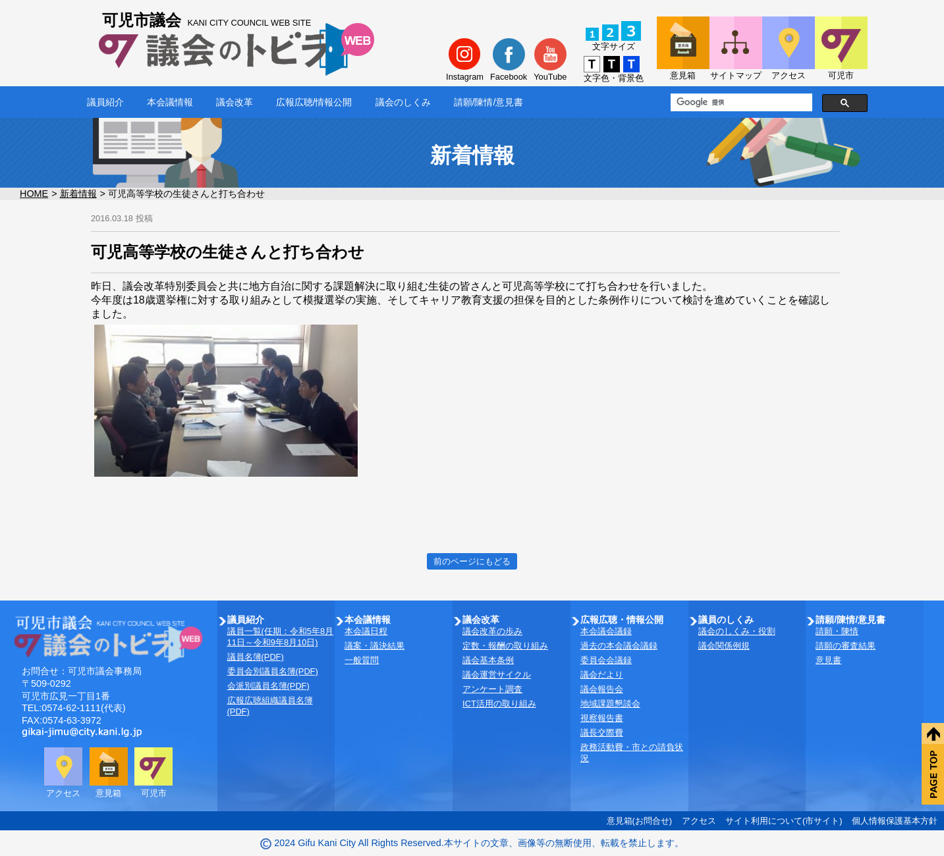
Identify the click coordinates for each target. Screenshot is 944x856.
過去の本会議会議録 (618, 646)
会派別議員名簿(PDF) (268, 686)
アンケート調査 (492, 689)
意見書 (828, 660)
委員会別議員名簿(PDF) (272, 671)
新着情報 (78, 193)
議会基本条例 (488, 660)
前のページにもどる (472, 561)
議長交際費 (601, 732)
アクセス (699, 821)
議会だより (601, 675)
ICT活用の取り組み (499, 704)
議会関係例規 (724, 646)
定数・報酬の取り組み (505, 646)
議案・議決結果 (374, 646)
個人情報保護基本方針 (894, 821)
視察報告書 (601, 718)
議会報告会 (601, 689)
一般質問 (362, 660)
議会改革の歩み (492, 631)
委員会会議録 (606, 660)
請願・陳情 (837, 631)
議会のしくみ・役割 (736, 631)
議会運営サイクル (496, 675)
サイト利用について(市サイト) (784, 821)
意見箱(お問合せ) (640, 821)
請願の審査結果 (845, 646)
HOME (34, 193)
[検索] (740, 103)
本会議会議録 (606, 631)
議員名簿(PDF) (255, 657)
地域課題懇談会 (610, 704)
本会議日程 (366, 631)
